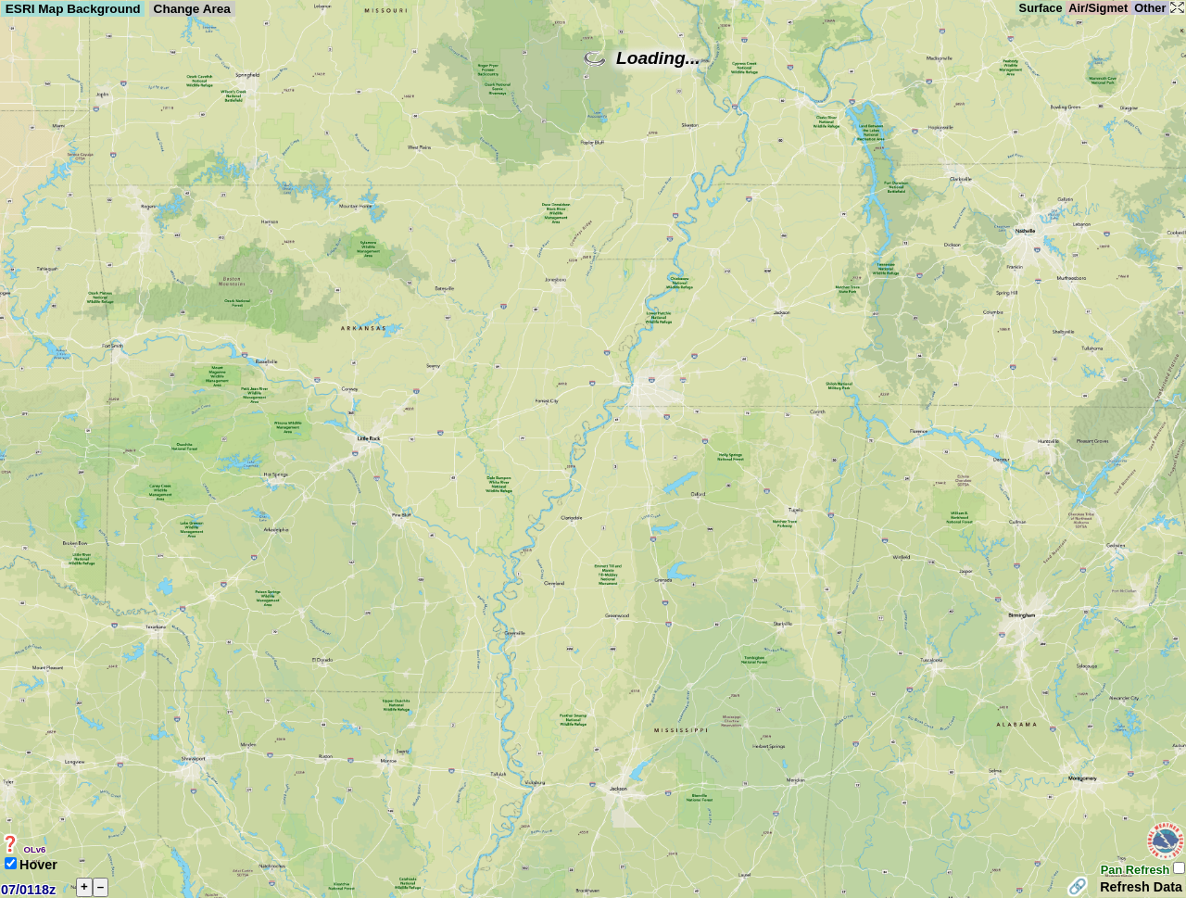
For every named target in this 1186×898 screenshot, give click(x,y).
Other (1150, 8)
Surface (1041, 8)
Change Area (192, 9)
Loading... (642, 57)
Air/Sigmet (1098, 8)
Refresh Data (1141, 886)
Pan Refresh (1137, 870)
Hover (38, 864)
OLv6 (34, 849)
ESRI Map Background (73, 9)
